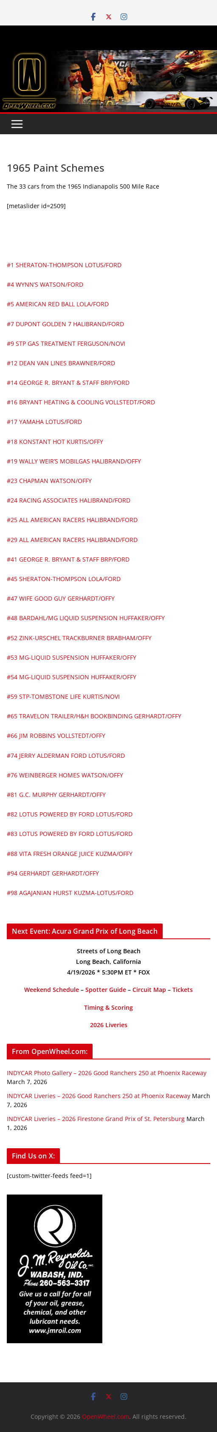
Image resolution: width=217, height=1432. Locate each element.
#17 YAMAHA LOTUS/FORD (44, 422)
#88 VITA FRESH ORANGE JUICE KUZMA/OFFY (69, 854)
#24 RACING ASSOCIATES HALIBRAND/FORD (68, 500)
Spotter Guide (105, 990)
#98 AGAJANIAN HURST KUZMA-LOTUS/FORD (70, 893)
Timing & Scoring (108, 1007)
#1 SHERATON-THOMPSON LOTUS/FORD (64, 265)
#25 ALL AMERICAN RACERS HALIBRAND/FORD (72, 520)
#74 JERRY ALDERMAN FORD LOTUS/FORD (66, 755)
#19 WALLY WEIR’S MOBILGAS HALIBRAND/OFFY (74, 461)
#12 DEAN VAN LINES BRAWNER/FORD (61, 363)
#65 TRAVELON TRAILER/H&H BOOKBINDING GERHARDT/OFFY (94, 716)
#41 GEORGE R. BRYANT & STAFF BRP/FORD (68, 559)
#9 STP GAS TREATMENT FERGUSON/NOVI (66, 343)
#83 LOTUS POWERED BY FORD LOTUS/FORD (69, 834)
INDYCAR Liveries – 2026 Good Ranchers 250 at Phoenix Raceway (98, 1096)
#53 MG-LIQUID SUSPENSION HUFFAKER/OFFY (71, 657)
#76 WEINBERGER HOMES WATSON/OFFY (65, 775)
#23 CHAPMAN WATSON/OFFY (49, 481)
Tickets (182, 990)
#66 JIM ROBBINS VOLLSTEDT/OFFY (56, 736)
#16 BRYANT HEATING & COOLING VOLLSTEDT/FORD (81, 402)
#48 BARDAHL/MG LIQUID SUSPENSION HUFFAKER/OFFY (86, 618)
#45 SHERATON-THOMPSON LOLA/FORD (64, 579)
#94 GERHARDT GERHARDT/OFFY (53, 873)
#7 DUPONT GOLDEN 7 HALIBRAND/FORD (65, 324)
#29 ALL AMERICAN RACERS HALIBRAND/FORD (72, 540)
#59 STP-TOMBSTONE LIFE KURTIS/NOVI (63, 696)
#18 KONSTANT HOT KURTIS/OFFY (55, 442)
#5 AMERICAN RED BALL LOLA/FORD (58, 304)
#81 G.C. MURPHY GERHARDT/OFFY (56, 795)
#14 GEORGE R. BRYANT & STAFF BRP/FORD (68, 382)
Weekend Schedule (51, 990)
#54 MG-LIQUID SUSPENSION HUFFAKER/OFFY (71, 677)
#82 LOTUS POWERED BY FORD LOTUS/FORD (69, 814)
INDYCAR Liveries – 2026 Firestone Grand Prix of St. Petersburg (96, 1119)
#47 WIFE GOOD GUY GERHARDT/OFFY (61, 598)
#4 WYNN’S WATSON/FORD (45, 284)
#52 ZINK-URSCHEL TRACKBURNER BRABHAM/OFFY (79, 638)
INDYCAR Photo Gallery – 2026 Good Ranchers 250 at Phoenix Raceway (106, 1073)
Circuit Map (149, 990)
